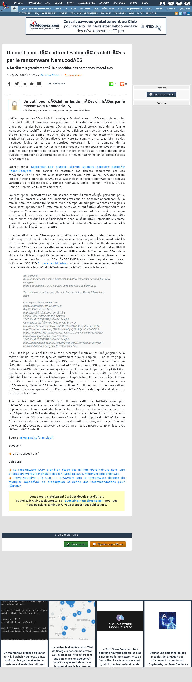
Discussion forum (161, 94)
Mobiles (170, 9)
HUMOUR (151, 13)
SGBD (149, 9)
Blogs (58, 3)
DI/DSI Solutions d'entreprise (35, 9)
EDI (120, 9)
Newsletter (86, 3)
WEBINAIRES (49, 13)
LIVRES (63, 13)
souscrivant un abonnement (84, 501)
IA (66, 9)
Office (159, 9)
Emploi (104, 3)
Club (144, 3)
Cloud (58, 9)
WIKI (131, 13)
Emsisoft (47, 438)
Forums (17, 3)
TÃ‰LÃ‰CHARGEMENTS (84, 13)
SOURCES (106, 13)
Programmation (134, 9)
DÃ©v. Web (108, 9)
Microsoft (85, 9)
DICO (140, 13)
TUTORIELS (25, 13)
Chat (70, 3)
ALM (73, 9)
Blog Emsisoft (30, 438)
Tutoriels (34, 3)
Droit (133, 3)
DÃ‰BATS (120, 13)
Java (96, 9)
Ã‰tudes (119, 3)
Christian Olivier (49, 75)
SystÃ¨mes (184, 9)
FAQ (47, 3)
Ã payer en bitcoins (52, 264)
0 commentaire (73, 75)
